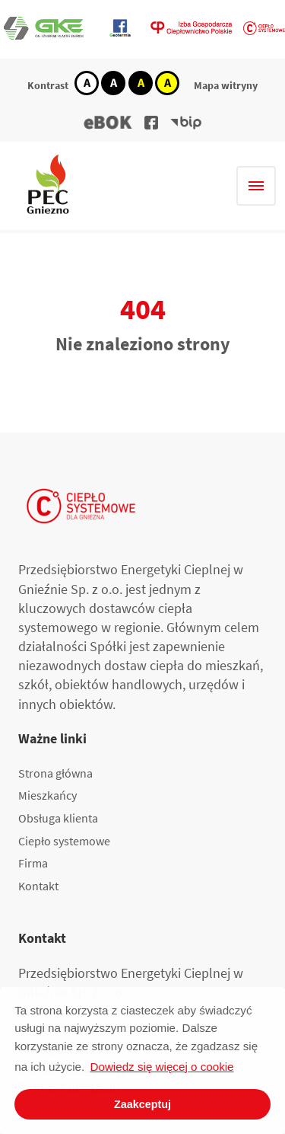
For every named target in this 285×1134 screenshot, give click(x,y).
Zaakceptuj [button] (142, 1104)
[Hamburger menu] (256, 186)
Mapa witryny (226, 85)
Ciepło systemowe (64, 840)
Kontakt (38, 885)
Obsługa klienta (58, 818)
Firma (33, 862)
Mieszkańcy (47, 795)
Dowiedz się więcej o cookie (161, 1066)
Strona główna (55, 773)
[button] (108, 122)
